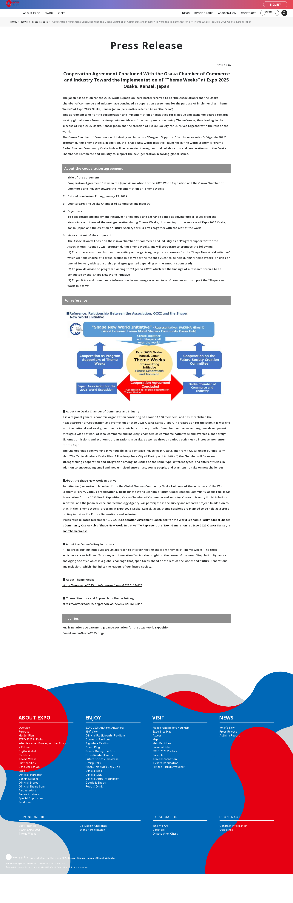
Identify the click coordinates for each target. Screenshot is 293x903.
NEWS (186, 13)
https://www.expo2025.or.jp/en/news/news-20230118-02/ (102, 585)
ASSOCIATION (227, 13)
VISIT (61, 13)
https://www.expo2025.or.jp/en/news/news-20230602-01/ (102, 604)
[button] (281, 676)
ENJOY (49, 13)
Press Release (40, 21)
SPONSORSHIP (204, 13)
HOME (13, 21)
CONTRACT (248, 13)
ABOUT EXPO (31, 13)
